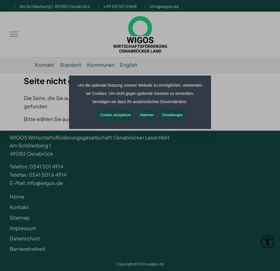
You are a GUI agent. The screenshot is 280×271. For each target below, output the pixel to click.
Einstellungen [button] (172, 115)
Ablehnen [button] (146, 115)
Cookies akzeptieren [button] (115, 115)
